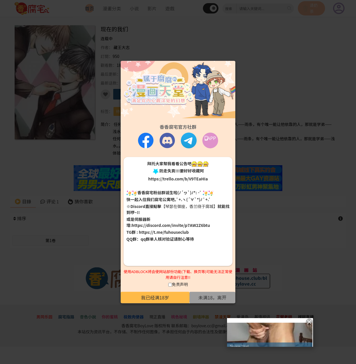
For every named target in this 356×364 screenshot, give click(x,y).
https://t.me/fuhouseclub (164, 232)
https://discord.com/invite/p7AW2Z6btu (171, 225)
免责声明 (180, 284)
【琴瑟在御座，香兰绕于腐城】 (189, 206)
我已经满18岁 (155, 297)
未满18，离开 (212, 297)
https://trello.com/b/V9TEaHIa (178, 179)
